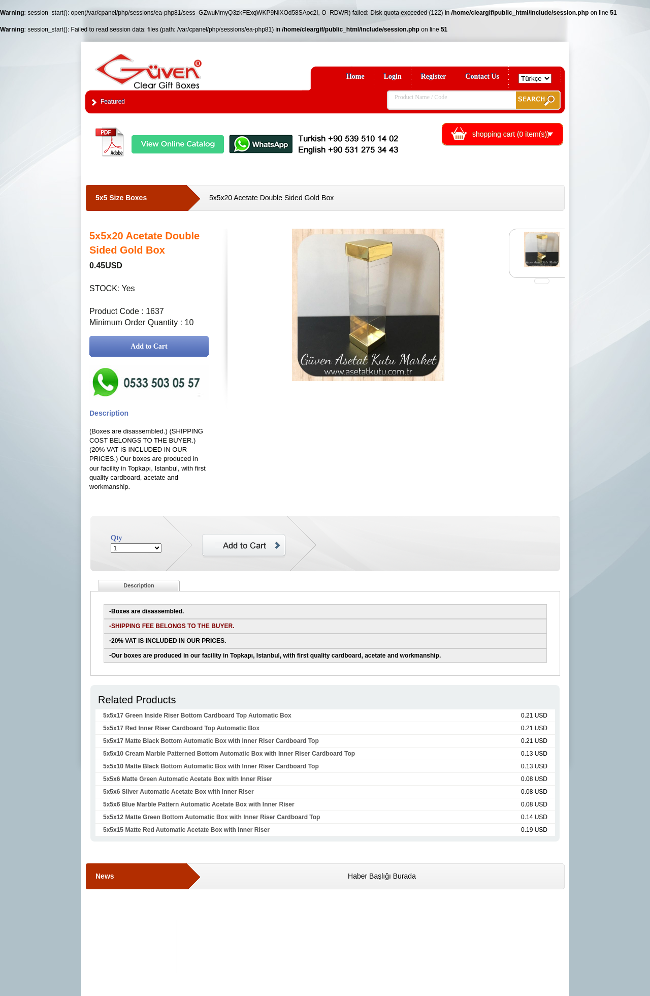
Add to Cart (149, 346)
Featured (113, 101)
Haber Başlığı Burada (382, 876)
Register (433, 76)
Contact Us (483, 76)
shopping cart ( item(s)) (510, 134)
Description (138, 585)
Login (393, 76)
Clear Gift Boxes (170, 66)
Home (355, 76)
